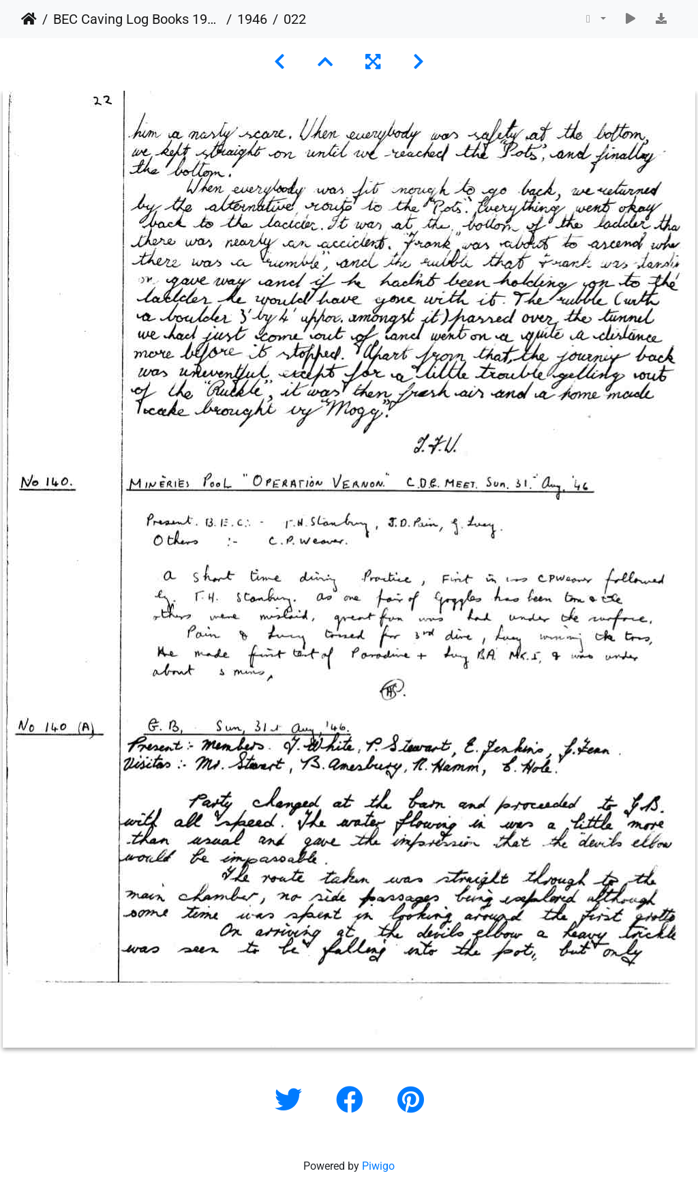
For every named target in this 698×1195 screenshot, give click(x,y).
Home (29, 19)
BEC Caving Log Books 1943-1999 (137, 19)
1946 (252, 19)
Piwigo (378, 1166)
